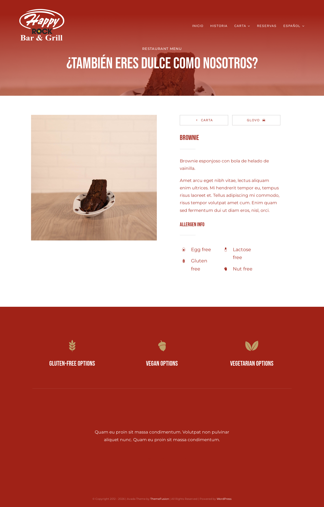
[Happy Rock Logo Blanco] (41, 11)
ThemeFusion (159, 498)
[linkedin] (187, 459)
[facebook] (137, 459)
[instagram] (162, 459)
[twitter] (149, 459)
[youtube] (174, 459)
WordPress (224, 498)
